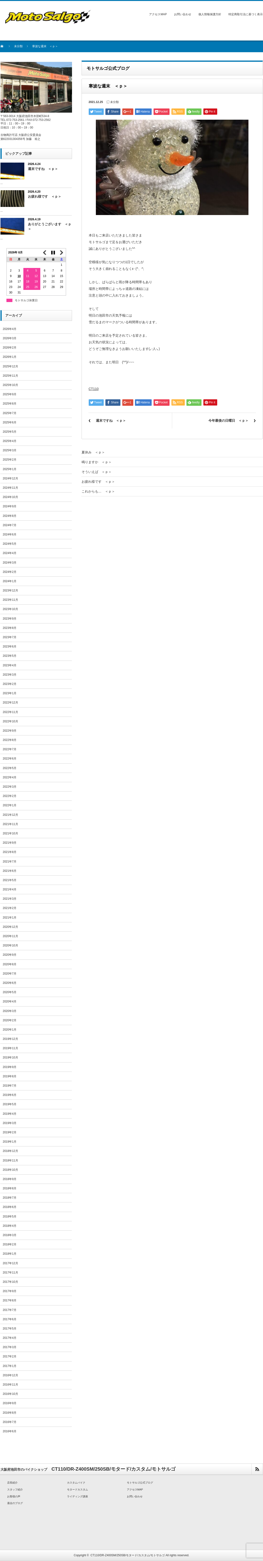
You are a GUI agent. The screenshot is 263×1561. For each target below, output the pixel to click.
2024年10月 (10, 497)
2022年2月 (9, 796)
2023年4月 (9, 665)
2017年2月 (9, 1356)
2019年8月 (9, 1076)
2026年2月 (9, 347)
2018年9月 (9, 1179)
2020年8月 (9, 964)
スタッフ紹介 (15, 1489)
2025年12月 (10, 366)
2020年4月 (9, 1001)
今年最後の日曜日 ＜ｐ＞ (228, 420)
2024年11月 (10, 487)
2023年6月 (9, 646)
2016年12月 (10, 1375)
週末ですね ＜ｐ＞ (111, 420)
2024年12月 (10, 478)
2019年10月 (10, 1057)
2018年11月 (10, 1160)
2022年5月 (9, 768)
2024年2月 (9, 572)
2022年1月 (9, 805)
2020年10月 (10, 945)
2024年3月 (9, 562)
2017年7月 (9, 1310)
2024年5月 (9, 543)
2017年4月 (9, 1338)
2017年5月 (9, 1328)
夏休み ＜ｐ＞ (93, 452)
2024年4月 (9, 553)
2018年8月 (9, 1188)
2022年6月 (9, 758)
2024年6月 (9, 534)
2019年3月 (9, 1123)
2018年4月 (9, 1225)
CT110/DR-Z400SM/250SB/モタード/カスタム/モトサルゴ (128, 1555)
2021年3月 (9, 898)
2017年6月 (9, 1319)
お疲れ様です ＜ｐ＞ (98, 481)
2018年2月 (9, 1244)
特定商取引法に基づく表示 (245, 14)
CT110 (94, 389)
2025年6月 (9, 422)
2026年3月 (9, 338)
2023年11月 (10, 599)
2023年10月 (10, 609)
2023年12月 (10, 590)
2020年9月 (9, 954)
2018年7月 (9, 1197)
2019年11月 (10, 1048)
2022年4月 (9, 777)
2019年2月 (9, 1132)
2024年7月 (9, 525)
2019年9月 (9, 1067)
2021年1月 (9, 917)
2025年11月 (10, 375)
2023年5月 (9, 655)
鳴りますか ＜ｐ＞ (97, 462)
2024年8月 (9, 516)
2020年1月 (9, 1029)
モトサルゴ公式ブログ (140, 1482)
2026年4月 (9, 329)
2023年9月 (9, 618)
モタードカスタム (77, 1489)
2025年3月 (9, 450)
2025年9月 (9, 394)
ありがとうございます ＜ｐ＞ (49, 226)
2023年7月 (9, 637)
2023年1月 (9, 693)
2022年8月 (9, 740)
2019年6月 (9, 1095)
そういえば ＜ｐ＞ (97, 472)
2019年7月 (9, 1085)
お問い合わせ (182, 14)
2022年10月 (10, 721)
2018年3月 (9, 1235)
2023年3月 (9, 674)
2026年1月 (9, 357)
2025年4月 (9, 441)
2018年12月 (10, 1151)
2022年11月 (10, 712)
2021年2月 (9, 908)
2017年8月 (9, 1300)
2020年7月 (9, 973)
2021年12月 (10, 814)
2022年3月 (9, 786)
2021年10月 (10, 833)
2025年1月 (9, 469)
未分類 (18, 46)
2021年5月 (9, 880)
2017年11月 (10, 1272)
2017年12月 (10, 1263)
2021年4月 (9, 889)
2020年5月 (9, 992)
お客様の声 (13, 1496)
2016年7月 (9, 1422)
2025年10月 (10, 385)
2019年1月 (9, 1141)
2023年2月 (9, 684)
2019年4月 (9, 1113)
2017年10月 (10, 1282)
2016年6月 (9, 1431)
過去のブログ (15, 1503)
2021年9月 (9, 842)
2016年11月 (10, 1384)
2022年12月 (10, 702)
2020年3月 (9, 1011)
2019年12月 (10, 1039)
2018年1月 (9, 1253)
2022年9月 (9, 730)
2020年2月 (9, 1020)
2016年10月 (10, 1394)
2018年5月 (9, 1216)
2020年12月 (10, 927)
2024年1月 (9, 581)
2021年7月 (9, 861)
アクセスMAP (158, 14)
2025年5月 (9, 431)
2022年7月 (9, 749)
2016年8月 (9, 1412)
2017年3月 (9, 1347)
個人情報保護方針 (209, 14)
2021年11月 (10, 824)
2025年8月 (9, 403)
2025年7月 (9, 413)
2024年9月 (9, 506)
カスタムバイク (76, 1482)
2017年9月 (9, 1291)
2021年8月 (9, 852)
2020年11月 (10, 936)
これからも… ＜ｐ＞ (98, 491)
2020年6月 (9, 983)
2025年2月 (9, 459)
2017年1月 (9, 1366)
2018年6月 (9, 1207)
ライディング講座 (77, 1496)
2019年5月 (9, 1104)
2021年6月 (9, 871)
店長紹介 (12, 1482)
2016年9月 (9, 1403)
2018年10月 (10, 1169)
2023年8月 (9, 628)
